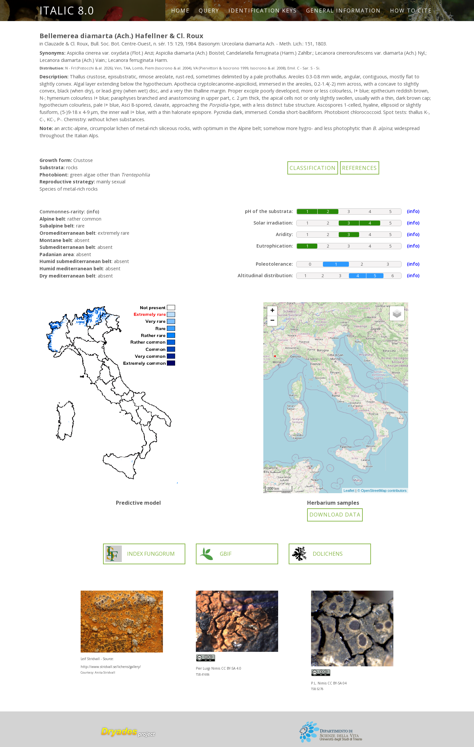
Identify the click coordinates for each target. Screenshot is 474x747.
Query (209, 10)
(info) (93, 211)
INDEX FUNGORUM (140, 554)
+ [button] (272, 311)
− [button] (272, 321)
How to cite (411, 10)
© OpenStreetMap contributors (382, 491)
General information (343, 10)
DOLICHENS (317, 554)
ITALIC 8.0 (67, 10)
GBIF (214, 554)
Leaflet (349, 491)
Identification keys (262, 10)
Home (180, 10)
